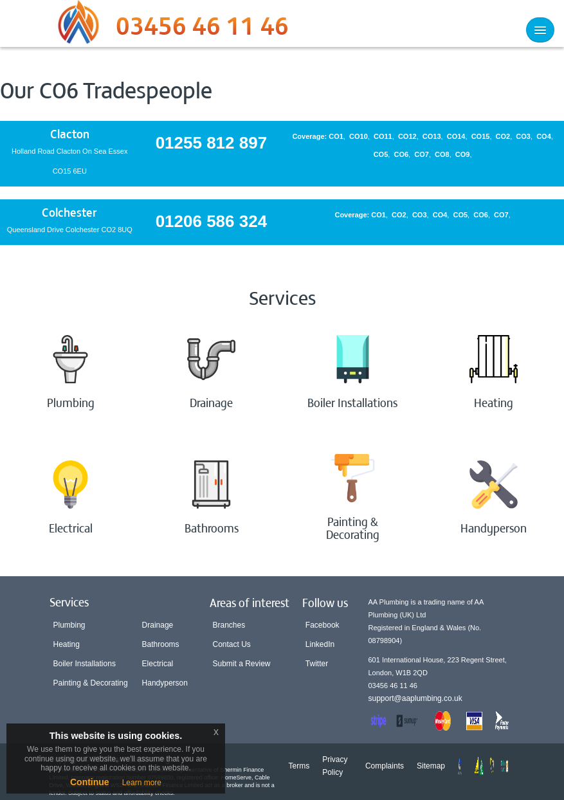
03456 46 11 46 (202, 29)
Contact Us (232, 644)
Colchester (69, 212)
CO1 (336, 136)
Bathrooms (160, 644)
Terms (299, 765)
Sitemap (431, 765)
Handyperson (165, 682)
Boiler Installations (84, 663)
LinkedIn (319, 644)
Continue (89, 782)
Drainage (158, 625)
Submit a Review (242, 663)
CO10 (358, 136)
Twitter (316, 663)
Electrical (158, 663)
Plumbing (69, 625)
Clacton (69, 133)
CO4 (543, 136)
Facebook (322, 625)
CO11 (383, 136)
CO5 (381, 154)
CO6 (401, 154)
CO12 (407, 136)
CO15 (480, 136)
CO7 (421, 154)
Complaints (384, 765)
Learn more (141, 782)
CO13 (432, 136)
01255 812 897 (212, 142)
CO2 (503, 136)
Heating (66, 644)
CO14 (456, 136)
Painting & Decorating (90, 682)
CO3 (523, 136)
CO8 (442, 154)
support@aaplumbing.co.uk (415, 698)
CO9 (462, 154)
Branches (229, 625)
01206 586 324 (212, 221)
